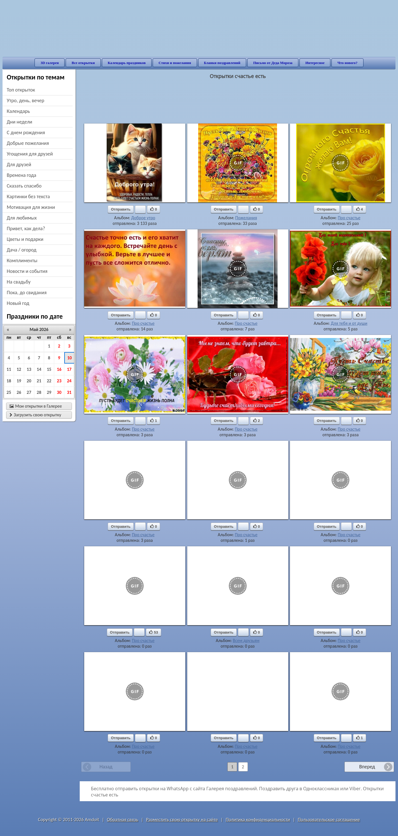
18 (8, 380)
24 (69, 380)
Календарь (18, 111)
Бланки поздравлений (222, 63)
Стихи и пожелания (175, 63)
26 (19, 392)
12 (19, 369)
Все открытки (83, 63)
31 (69, 392)
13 (29, 369)
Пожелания (246, 217)
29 (49, 392)
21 (39, 380)
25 (8, 392)
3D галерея (49, 63)
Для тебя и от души (349, 323)
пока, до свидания (27, 292)
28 (39, 392)
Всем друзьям (246, 640)
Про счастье (349, 217)
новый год (18, 303)
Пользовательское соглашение (329, 820)
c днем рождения (26, 132)
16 (59, 369)
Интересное (314, 63)
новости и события (27, 271)
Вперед (367, 767)
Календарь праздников (127, 63)
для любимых (22, 218)
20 (29, 380)
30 (59, 392)
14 (39, 369)
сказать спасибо (24, 186)
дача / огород (21, 250)
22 (49, 380)
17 (69, 369)
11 (8, 369)
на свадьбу (19, 282)
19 (19, 380)
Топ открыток (21, 90)
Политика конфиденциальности (258, 820)
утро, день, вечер (25, 100)
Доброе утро (143, 217)
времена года (21, 175)
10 (69, 357)
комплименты (22, 260)
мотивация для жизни (31, 207)
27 (29, 392)
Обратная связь (122, 820)
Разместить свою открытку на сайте (182, 820)
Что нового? (347, 63)
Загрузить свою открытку (35, 414)
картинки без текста (28, 196)
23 (59, 380)
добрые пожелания (28, 143)
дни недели (19, 122)
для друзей (19, 164)
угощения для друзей (30, 154)
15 (49, 369)
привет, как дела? (26, 228)
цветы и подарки (25, 239)
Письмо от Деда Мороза (272, 63)
